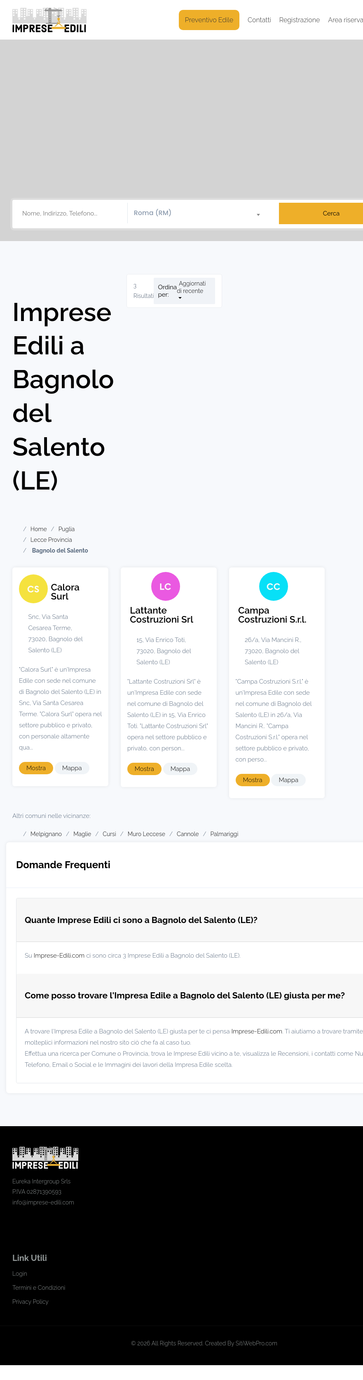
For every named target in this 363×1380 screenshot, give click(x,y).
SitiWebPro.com (256, 1343)
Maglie (82, 834)
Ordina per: (167, 290)
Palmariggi (224, 834)
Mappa (72, 768)
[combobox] (200, 213)
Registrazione (299, 20)
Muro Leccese (146, 834)
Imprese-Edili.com (59, 955)
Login (19, 1273)
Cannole (188, 834)
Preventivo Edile (209, 20)
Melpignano (46, 834)
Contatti (259, 20)
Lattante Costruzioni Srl (161, 615)
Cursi (109, 834)
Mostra (36, 768)
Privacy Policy (30, 1301)
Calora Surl (65, 592)
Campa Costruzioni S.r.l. (272, 615)
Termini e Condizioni (38, 1287)
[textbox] (200, 213)
